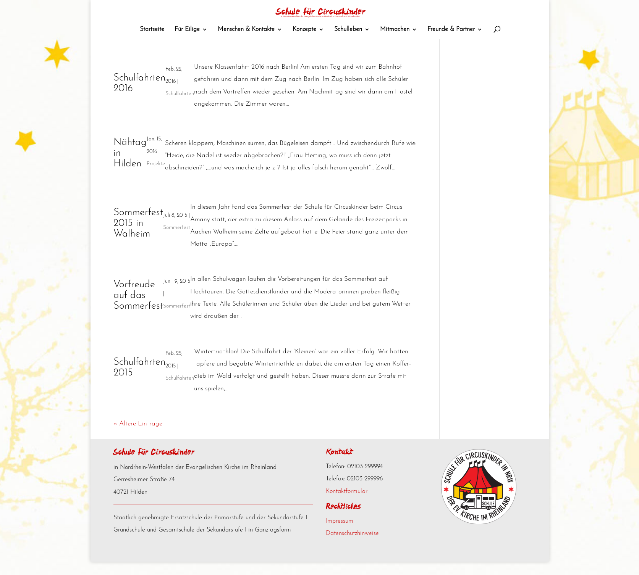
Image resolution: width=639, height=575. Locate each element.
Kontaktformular (346, 505)
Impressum (339, 535)
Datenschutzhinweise (352, 547)
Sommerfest (176, 241)
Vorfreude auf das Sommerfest (138, 309)
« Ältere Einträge (137, 437)
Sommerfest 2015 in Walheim (138, 237)
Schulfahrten (179, 107)
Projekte (156, 177)
